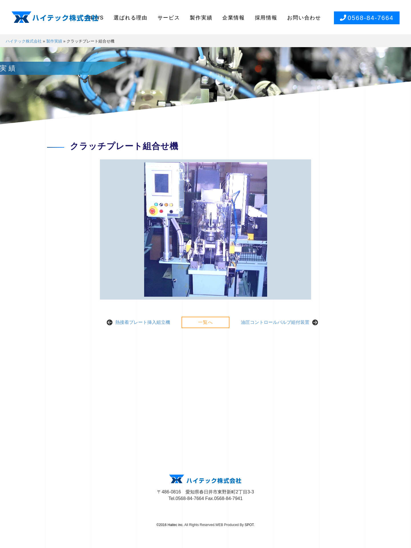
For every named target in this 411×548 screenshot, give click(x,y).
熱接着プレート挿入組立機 (142, 322)
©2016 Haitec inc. (170, 525)
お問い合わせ (304, 18)
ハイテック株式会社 (24, 41)
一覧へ (205, 322)
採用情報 (266, 18)
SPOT (249, 525)
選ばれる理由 (131, 18)
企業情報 (233, 18)
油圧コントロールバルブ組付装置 (275, 322)
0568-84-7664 (367, 17)
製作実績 (201, 18)
